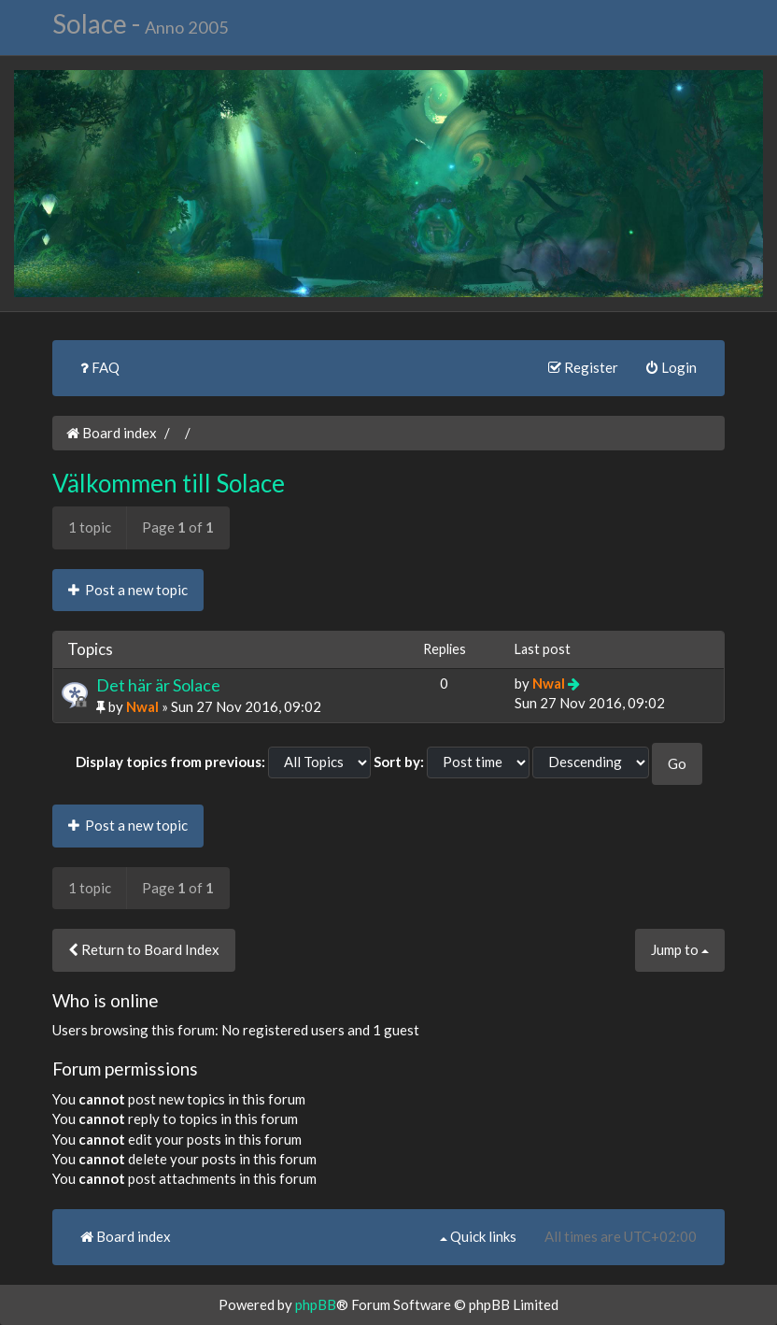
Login (671, 367)
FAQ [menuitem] (100, 367)
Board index (111, 432)
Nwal (142, 706)
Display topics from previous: (170, 761)
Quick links (478, 1236)
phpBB (315, 1304)
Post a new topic (128, 589)
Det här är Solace (158, 685)
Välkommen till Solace (168, 483)
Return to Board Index (143, 949)
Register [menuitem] (583, 367)
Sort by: (399, 761)
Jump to (680, 949)
